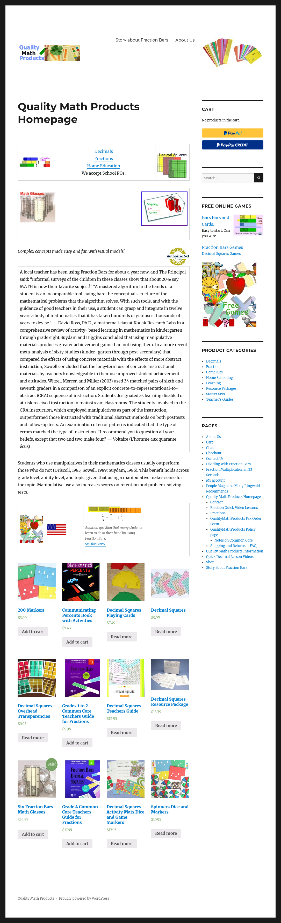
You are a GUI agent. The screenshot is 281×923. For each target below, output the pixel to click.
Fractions (103, 158)
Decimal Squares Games (221, 253)
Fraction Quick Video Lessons (234, 507)
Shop (210, 562)
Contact (216, 502)
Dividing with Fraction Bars (228, 464)
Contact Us (215, 458)
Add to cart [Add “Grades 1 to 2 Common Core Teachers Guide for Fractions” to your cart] (77, 743)
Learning (213, 383)
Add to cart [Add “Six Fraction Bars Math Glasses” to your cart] (33, 834)
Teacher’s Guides (219, 399)
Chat (210, 448)
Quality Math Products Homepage (233, 497)
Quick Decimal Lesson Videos (230, 557)
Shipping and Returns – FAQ (233, 546)
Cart (209, 442)
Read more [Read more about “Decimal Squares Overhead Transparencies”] (33, 737)
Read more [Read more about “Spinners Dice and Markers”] (166, 833)
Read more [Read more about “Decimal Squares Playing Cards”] (122, 636)
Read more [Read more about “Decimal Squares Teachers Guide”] (122, 732)
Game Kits (214, 372)
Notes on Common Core (233, 540)
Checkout (213, 453)
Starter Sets (215, 394)
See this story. (95, 544)
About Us (184, 40)
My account (215, 480)
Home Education (103, 165)
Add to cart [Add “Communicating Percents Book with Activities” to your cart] (77, 642)
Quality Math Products (36, 898)
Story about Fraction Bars (142, 40)
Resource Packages (221, 388)
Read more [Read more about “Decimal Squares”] (166, 631)
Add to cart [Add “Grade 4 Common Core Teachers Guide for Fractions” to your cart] (77, 843)
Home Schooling (219, 377)
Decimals (103, 151)
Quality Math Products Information (234, 551)
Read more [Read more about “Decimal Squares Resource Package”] (166, 725)
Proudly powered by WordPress (84, 898)
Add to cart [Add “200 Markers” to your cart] (33, 631)
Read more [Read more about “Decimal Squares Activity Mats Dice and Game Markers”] (122, 843)
